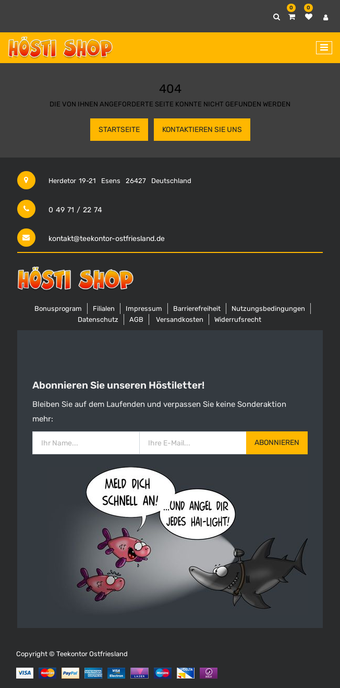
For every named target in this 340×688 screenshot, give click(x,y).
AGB (136, 319)
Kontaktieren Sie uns (202, 129)
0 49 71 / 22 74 (75, 210)
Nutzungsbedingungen (268, 308)
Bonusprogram (58, 308)
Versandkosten (179, 319)
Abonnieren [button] (276, 442)
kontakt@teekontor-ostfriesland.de (106, 238)
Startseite (119, 129)
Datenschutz (98, 319)
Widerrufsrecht (237, 319)
